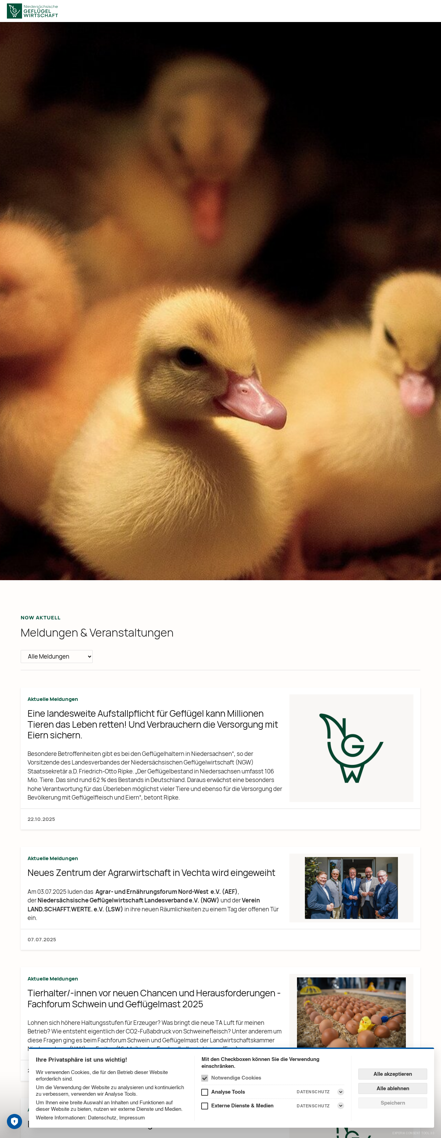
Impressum (132, 1117)
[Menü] (430, 11)
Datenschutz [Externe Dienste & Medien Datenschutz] (313, 1105)
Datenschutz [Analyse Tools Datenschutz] (313, 1091)
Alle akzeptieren (392, 1074)
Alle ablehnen (393, 1088)
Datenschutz (102, 1117)
